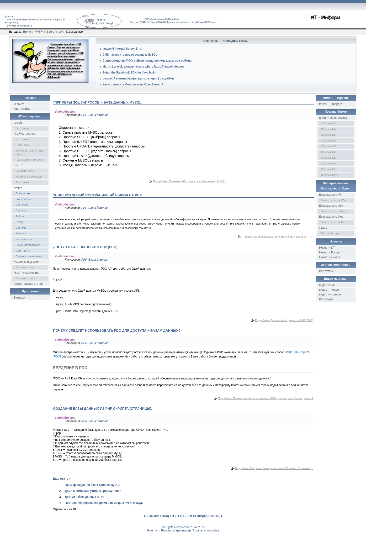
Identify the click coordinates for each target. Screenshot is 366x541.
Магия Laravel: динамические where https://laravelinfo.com (143, 66)
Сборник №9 (329, 169)
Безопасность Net (331, 216)
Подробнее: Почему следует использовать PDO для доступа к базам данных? (265, 398)
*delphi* (18, 122)
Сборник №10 (329, 174)
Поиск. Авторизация (28, 244)
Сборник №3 (329, 134)
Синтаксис (22, 204)
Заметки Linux (24, 170)
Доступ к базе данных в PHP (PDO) (85, 247)
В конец (213, 516)
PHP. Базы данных (94, 115)
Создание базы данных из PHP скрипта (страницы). (102, 408)
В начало (153, 516)
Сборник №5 (329, 146)
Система (21, 227)
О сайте (19, 104)
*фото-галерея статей (28, 283)
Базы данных (24, 199)
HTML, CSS (23, 144)
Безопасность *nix (331, 205)
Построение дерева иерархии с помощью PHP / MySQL (104, 502)
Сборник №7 (329, 157)
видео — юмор (329, 289)
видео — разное (330, 294)
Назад (164, 516)
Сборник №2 (329, 129)
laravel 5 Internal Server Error (122, 48)
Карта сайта (22, 108)
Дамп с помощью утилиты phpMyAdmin (93, 491)
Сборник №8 (329, 163)
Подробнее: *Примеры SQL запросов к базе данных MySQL (189, 181)
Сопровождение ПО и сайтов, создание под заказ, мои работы (146, 60)
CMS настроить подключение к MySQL (129, 54)
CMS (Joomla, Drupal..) (29, 159)
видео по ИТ (327, 285)
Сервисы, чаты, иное (28, 256)
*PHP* (39, 31)
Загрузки (19, 297)
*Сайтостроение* (25, 133)
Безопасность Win (331, 194)
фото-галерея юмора (333, 118)
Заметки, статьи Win (333, 200)
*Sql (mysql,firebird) (26, 272)
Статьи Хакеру (330, 233)
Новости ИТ (327, 247)
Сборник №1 (329, 123)
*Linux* (18, 165)
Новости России (329, 252)
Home (27, 31)
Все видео (326, 299)
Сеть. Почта (23, 250)
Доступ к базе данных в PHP (85, 497)
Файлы (20, 216)
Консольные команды (29, 176)
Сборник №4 (329, 140)
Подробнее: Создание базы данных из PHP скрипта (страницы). (274, 468)
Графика (21, 210)
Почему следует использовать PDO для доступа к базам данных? (116, 330)
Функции (21, 233)
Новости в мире (329, 257)
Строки (20, 222)
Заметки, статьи (25, 267)
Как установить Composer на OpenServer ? (132, 84)
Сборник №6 (329, 152)
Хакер (323, 227)
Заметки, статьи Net (333, 222)
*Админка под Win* (26, 261)
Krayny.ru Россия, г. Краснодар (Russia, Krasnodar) (183, 530)
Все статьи (54, 31)
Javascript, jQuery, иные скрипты (30, 152)
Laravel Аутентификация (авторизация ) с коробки (138, 78)
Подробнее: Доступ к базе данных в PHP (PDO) (284, 320)
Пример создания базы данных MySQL (92, 485)
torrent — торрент (331, 104)
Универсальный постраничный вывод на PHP (97, 195)
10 (194, 516)
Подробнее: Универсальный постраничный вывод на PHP (278, 236)
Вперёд (202, 516)
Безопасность (24, 239)
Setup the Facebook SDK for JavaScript (129, 72)
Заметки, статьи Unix (333, 211)
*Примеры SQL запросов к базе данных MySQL (97, 102)
